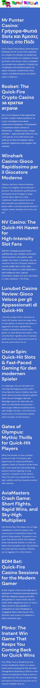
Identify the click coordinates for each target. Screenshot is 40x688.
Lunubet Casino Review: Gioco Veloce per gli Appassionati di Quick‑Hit (19, 299)
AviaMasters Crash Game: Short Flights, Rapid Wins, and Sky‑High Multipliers (20, 506)
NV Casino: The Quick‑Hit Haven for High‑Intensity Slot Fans (20, 233)
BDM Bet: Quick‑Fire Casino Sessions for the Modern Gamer (20, 572)
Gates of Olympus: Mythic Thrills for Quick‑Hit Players (17, 437)
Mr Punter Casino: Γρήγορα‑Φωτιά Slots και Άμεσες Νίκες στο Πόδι (20, 31)
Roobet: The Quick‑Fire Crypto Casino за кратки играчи (18, 97)
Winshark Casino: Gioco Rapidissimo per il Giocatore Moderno (20, 166)
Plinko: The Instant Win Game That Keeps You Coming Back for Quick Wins (18, 641)
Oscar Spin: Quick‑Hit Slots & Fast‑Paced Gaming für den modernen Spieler (19, 365)
